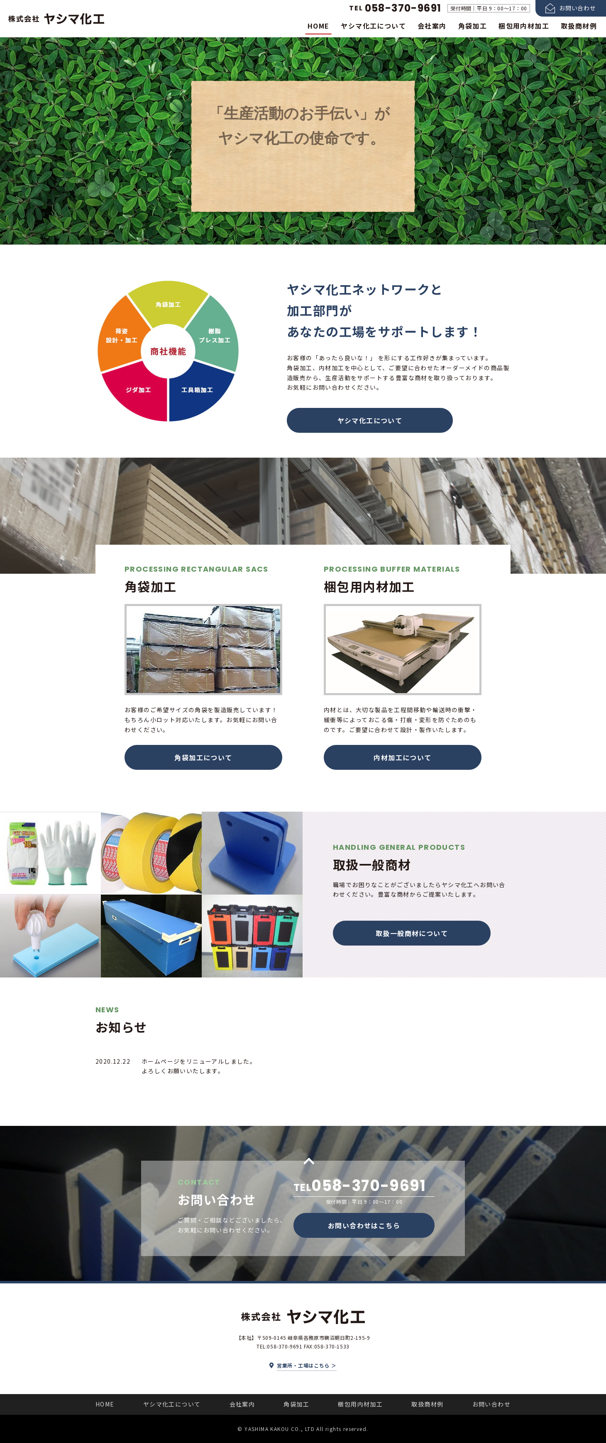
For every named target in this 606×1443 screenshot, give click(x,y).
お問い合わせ (491, 1404)
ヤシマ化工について (373, 26)
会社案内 (432, 26)
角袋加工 (472, 26)
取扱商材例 (579, 26)
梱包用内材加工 (523, 26)
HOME (319, 26)
